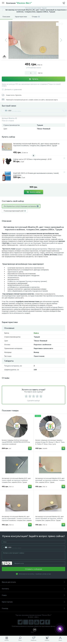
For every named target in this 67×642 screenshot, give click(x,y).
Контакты (33, 589)
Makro (36, 333)
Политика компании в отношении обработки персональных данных (33, 626)
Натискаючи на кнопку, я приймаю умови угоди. (35, 574)
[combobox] (6, 110)
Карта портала (33, 602)
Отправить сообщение (33, 569)
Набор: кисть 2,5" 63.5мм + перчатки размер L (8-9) (32, 159)
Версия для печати (33, 582)
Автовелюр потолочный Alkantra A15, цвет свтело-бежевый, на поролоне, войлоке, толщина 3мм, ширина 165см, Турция (49, 518)
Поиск (33, 595)
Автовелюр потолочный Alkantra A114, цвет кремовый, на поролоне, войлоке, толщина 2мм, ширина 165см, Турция (50, 480)
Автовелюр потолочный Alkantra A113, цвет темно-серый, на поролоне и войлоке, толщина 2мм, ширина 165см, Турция (16, 480)
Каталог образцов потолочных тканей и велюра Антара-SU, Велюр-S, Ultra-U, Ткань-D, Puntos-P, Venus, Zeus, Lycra (50, 442)
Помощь (33, 608)
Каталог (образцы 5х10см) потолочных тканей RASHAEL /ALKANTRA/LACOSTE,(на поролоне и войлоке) (16, 442)
